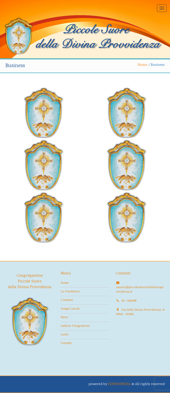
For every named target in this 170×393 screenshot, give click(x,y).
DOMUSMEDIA (119, 384)
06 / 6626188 (128, 301)
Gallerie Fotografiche (75, 326)
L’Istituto (67, 300)
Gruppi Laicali (70, 309)
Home (142, 65)
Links (64, 335)
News (64, 317)
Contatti (66, 343)
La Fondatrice (70, 291)
